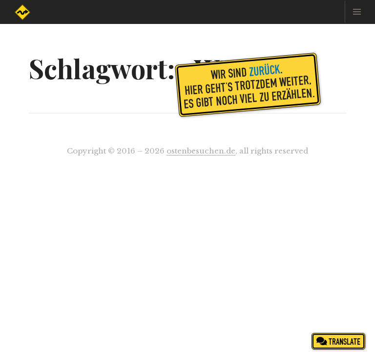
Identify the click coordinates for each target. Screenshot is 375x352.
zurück (264, 70)
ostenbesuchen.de (201, 150)
